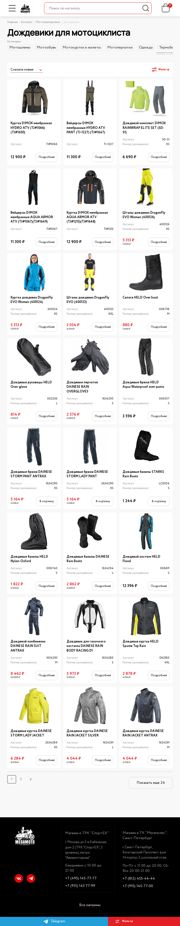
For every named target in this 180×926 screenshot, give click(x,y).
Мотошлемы (19, 47)
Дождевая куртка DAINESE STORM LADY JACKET (31, 733)
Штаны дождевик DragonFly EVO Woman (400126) (144, 215)
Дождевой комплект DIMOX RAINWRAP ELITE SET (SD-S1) (144, 128)
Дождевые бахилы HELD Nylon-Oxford (29, 559)
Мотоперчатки (119, 47)
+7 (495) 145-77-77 (81, 878)
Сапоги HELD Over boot (140, 297)
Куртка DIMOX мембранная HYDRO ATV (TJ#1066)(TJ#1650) (31, 128)
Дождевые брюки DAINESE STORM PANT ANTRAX (31, 474)
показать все (164, 53)
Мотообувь (46, 47)
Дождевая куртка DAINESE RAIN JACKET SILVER (87, 733)
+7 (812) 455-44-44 (139, 878)
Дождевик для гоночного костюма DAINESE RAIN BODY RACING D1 (86, 646)
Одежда (146, 47)
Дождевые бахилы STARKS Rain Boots (143, 474)
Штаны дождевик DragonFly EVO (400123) (88, 299)
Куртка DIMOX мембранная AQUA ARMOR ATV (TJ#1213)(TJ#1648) (87, 217)
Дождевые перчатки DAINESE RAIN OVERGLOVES (82, 387)
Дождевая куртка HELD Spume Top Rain (140, 643)
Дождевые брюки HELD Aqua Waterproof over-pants (143, 384)
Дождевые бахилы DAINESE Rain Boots (88, 559)
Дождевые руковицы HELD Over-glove (31, 384)
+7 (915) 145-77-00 (138, 886)
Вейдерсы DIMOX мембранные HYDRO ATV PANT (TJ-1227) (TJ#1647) (86, 128)
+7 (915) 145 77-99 (80, 886)
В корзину (46, 501)
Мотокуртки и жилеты (82, 47)
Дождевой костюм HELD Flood (141, 559)
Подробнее (46, 157)
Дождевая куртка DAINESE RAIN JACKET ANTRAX (143, 733)
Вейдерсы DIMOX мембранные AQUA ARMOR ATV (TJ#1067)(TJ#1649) (32, 217)
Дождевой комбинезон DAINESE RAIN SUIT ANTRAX (28, 646)
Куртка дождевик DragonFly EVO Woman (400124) (32, 299)
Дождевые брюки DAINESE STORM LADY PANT (87, 474)
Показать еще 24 (151, 782)
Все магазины (90, 905)
